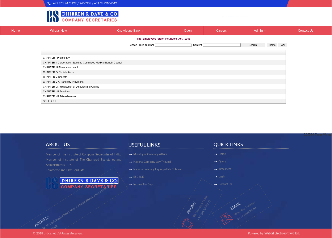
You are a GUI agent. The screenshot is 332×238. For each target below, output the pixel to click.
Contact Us (305, 30)
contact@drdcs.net (273, 3)
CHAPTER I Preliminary (56, 57)
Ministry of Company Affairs (150, 155)
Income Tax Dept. (143, 186)
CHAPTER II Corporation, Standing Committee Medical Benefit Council (82, 62)
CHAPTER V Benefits (55, 77)
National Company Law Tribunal (152, 163)
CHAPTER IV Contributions (58, 72)
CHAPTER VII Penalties (56, 91)
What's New (58, 30)
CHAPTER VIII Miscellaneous (59, 96)
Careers (221, 30)
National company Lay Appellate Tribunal (157, 170)
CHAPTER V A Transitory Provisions (63, 81)
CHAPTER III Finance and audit (60, 67)
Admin (260, 30)
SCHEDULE (49, 101)
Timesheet (238, 169)
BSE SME (138, 178)
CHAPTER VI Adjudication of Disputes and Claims (71, 86)
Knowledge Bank (130, 30)
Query (188, 30)
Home (15, 30)
